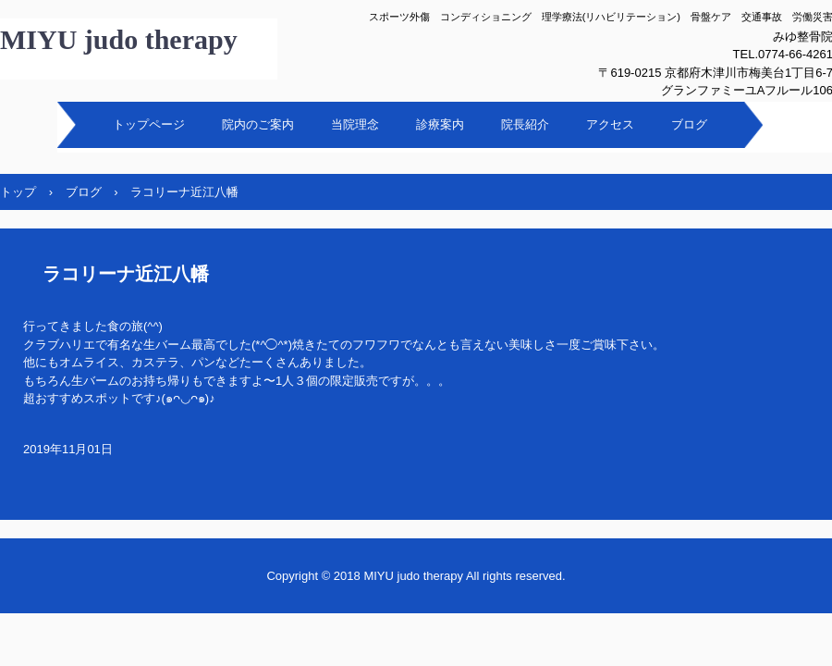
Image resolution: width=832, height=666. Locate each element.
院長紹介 (525, 124)
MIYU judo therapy (119, 39)
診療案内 (440, 124)
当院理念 (355, 124)
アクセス (610, 124)
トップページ (149, 124)
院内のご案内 (258, 124)
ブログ (689, 124)
